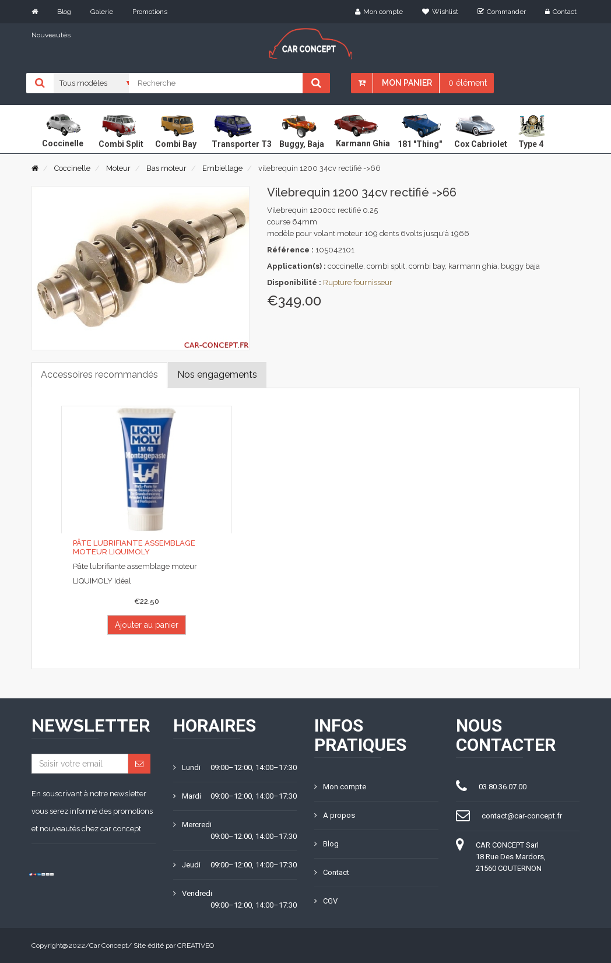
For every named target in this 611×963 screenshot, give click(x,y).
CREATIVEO (195, 945)
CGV (326, 901)
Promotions (149, 12)
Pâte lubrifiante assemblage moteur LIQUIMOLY (134, 547)
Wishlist (440, 12)
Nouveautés (51, 35)
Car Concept (108, 945)
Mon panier (407, 82)
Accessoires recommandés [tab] (99, 374)
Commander (501, 12)
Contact (561, 12)
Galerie (101, 12)
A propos (334, 815)
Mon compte (379, 12)
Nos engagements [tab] (217, 374)
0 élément (467, 82)
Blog (64, 12)
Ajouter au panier (146, 625)
